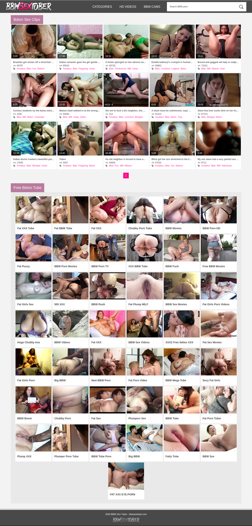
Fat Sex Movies (212, 342)
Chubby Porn (62, 418)
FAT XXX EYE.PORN (122, 494)
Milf (129, 68)
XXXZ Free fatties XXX (179, 342)
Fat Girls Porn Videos (216, 304)
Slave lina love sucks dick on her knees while (218, 110)
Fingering (83, 68)
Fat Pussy (23, 266)
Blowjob (139, 117)
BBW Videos (62, 342)
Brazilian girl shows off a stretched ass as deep (33, 62)
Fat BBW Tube (63, 228)
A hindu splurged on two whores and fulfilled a (126, 62)
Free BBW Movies (214, 266)
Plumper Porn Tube (66, 456)
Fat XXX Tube (25, 228)
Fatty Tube (172, 456)
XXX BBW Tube (138, 266)
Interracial (227, 165)
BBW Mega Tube (176, 380)
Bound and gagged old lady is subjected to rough (218, 62)
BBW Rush (98, 304)
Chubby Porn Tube (140, 228)
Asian (92, 68)
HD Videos (127, 6)
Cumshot (165, 68)
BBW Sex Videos (139, 342)
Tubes (62, 159)
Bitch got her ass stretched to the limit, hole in (172, 159)
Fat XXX (96, 228)
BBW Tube (172, 418)
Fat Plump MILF (138, 304)
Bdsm (183, 68)
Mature (40, 68)
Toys (180, 117)
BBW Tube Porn (101, 456)
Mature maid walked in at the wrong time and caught (80, 110)
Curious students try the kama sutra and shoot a (33, 110)
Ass (34, 68)
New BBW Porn (101, 380)
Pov (117, 165)
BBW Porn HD (211, 228)
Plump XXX (24, 456)
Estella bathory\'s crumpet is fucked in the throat (172, 62)
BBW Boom (24, 418)
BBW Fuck (172, 266)
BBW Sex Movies (176, 304)
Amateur (21, 68)
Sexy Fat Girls (211, 380)
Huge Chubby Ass (28, 342)
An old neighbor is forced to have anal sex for (126, 159)
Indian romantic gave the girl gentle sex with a (80, 62)
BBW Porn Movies (65, 266)
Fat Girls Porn (26, 380)
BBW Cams (152, 6)
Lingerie (175, 68)
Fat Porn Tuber (212, 418)
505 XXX (59, 304)
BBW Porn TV (100, 266)
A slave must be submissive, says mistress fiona (172, 110)
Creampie (39, 117)
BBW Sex (208, 456)
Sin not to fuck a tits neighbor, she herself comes (126, 110)
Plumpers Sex (137, 418)
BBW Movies (174, 228)
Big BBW (60, 380)
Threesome (120, 68)
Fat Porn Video (138, 380)
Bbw (29, 68)
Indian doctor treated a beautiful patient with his (33, 159)
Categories (102, 6)
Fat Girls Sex (25, 304)
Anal (222, 68)
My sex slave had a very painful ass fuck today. (218, 159)
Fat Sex (96, 418)
